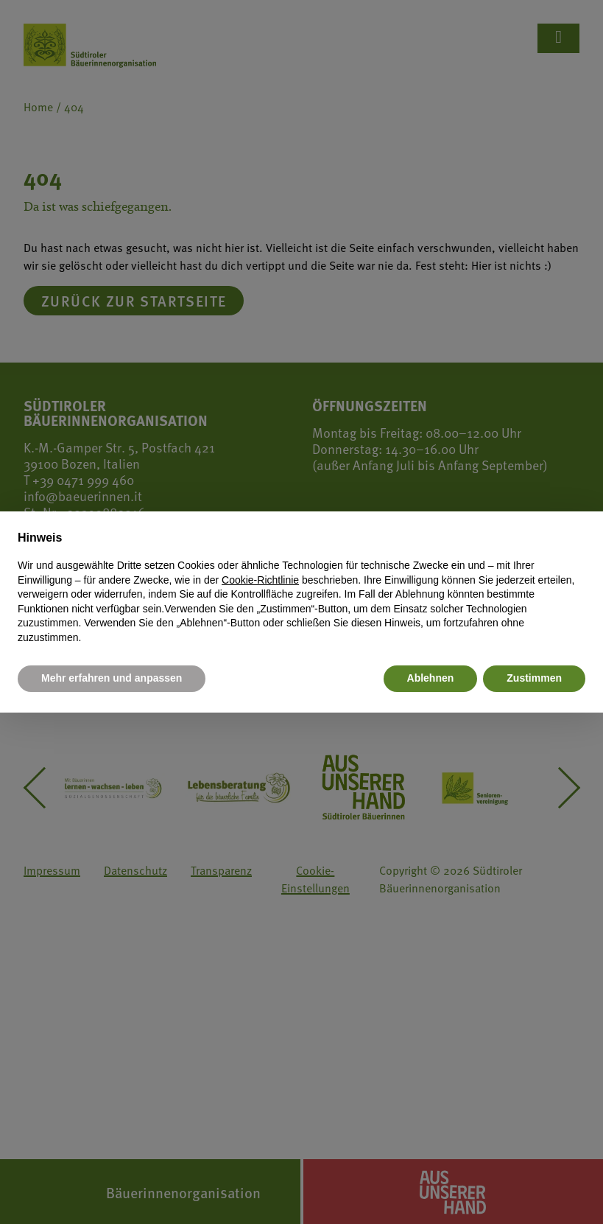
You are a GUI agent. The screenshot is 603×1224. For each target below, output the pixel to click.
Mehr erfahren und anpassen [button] (111, 678)
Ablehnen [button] (430, 678)
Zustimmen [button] (534, 678)
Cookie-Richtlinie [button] (260, 580)
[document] (301, 587)
